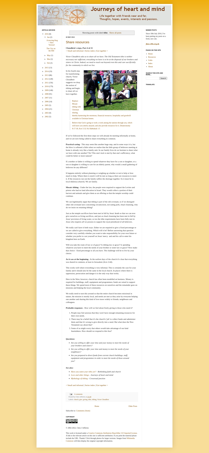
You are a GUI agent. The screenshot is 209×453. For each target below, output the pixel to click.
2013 (47, 75)
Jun (48, 37)
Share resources (77, 42)
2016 (47, 34)
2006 (47, 102)
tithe (89, 399)
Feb (48, 63)
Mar (49, 59)
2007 (47, 98)
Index (150, 63)
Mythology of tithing (79, 378)
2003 (47, 113)
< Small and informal (74, 51)
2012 (47, 79)
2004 (47, 109)
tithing (94, 399)
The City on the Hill (51, 50)
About (150, 67)
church (76, 399)
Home (97, 406)
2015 (47, 68)
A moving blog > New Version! (52, 42)
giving (85, 399)
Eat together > (102, 51)
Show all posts (115, 33)
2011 (47, 83)
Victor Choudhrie (103, 399)
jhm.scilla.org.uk (152, 44)
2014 (47, 71)
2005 (47, 105)
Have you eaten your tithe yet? (83, 371)
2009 (47, 90)
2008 (47, 94)
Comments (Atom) (83, 411)
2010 (47, 86)
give (80, 399)
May (49, 55)
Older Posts (132, 406)
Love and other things (80, 375)
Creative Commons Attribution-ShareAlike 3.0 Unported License (112, 433)
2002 (47, 117)
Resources (152, 57)
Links (150, 60)
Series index (90, 51)
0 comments (78, 394)
